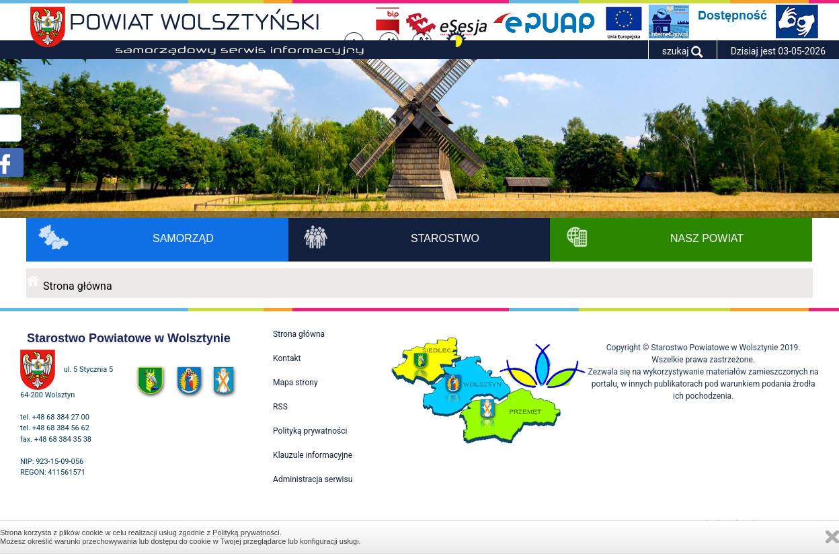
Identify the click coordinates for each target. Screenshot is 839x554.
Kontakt (287, 358)
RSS (280, 406)
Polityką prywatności (246, 532)
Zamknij (832, 536)
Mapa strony (295, 382)
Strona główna (77, 286)
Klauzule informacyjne (312, 455)
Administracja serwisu (312, 479)
